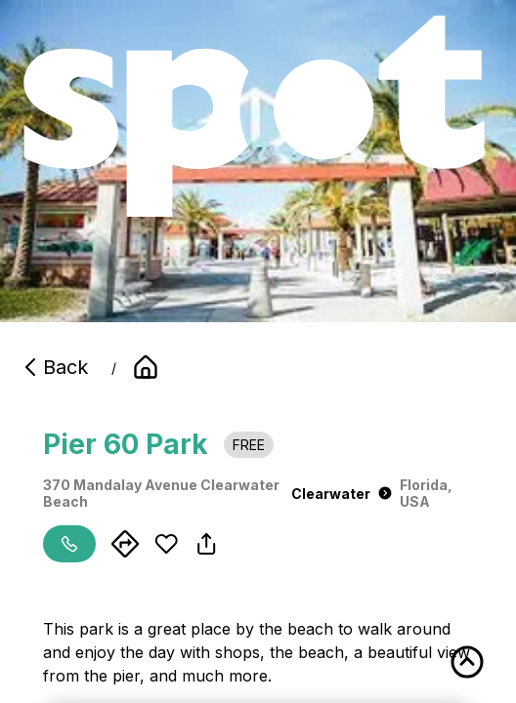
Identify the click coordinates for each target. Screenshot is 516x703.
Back (54, 367)
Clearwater (341, 493)
